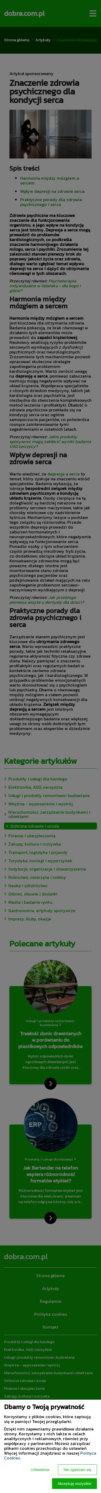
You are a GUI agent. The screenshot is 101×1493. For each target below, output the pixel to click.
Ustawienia (40, 1470)
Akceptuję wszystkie (74, 1483)
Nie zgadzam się (78, 1470)
